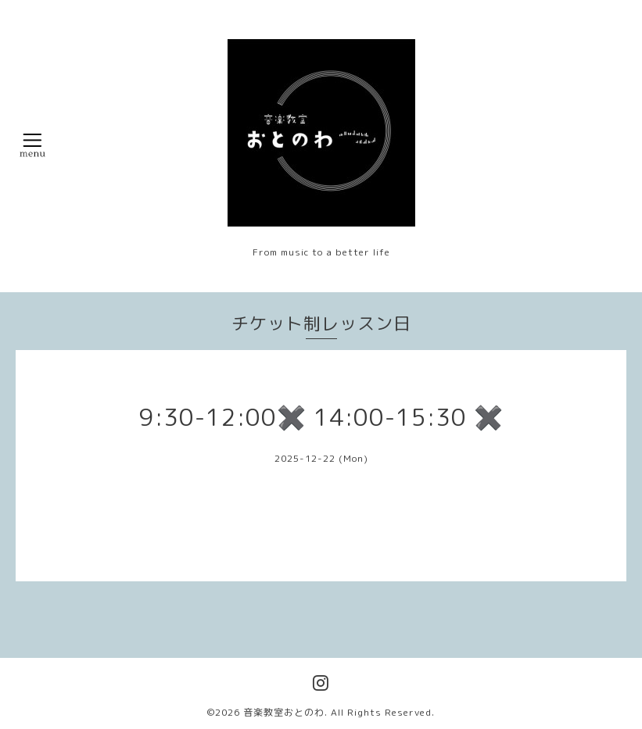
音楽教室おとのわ (284, 712)
